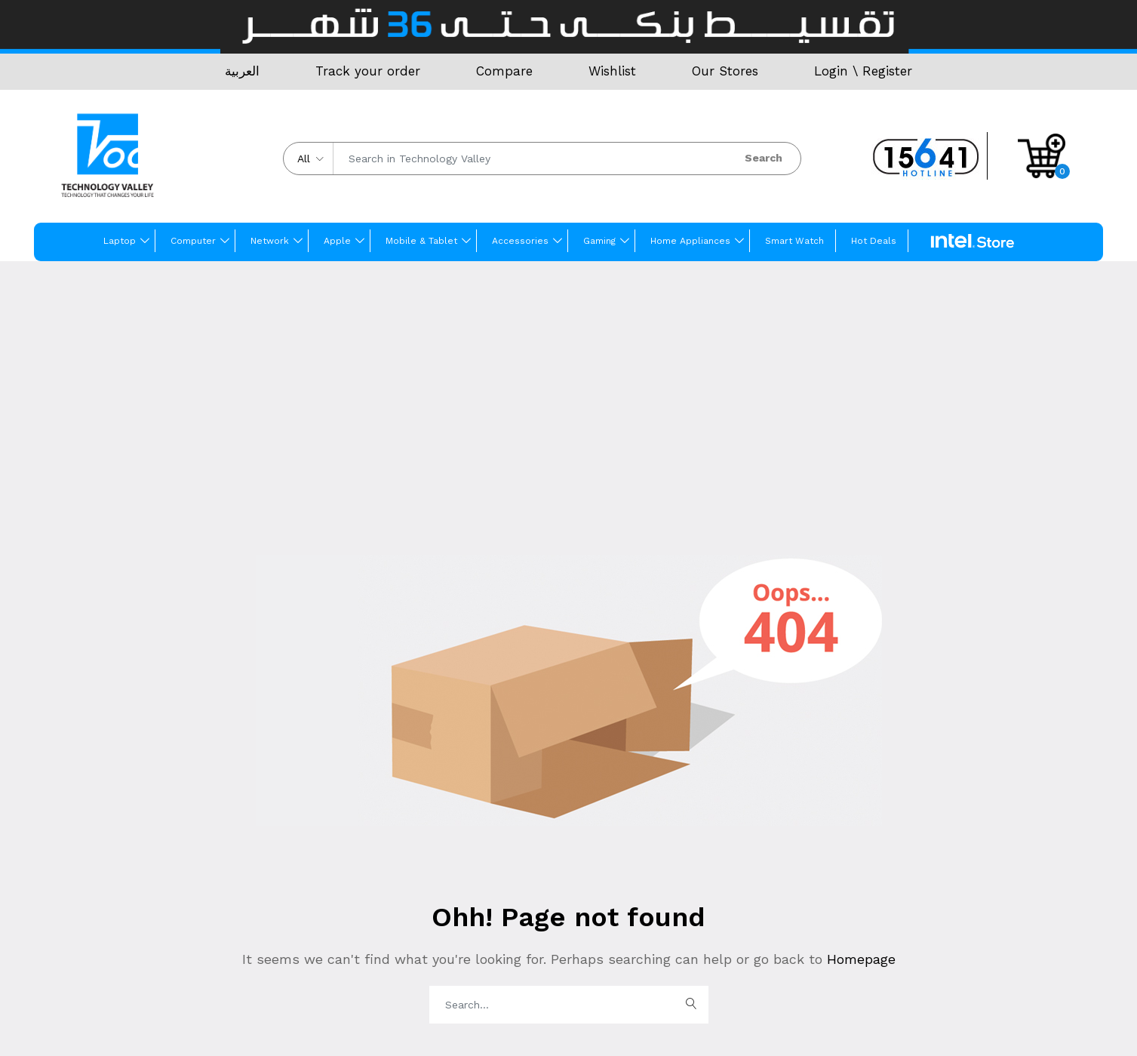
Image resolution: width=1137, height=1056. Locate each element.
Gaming (599, 241)
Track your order (367, 71)
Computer (193, 241)
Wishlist (612, 71)
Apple (337, 241)
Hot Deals (873, 241)
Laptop (119, 241)
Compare (504, 71)
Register (887, 71)
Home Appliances (690, 241)
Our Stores (725, 71)
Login (831, 71)
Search (763, 158)
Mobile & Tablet (421, 241)
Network (269, 241)
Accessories (520, 241)
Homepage (859, 959)
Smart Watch (794, 241)
